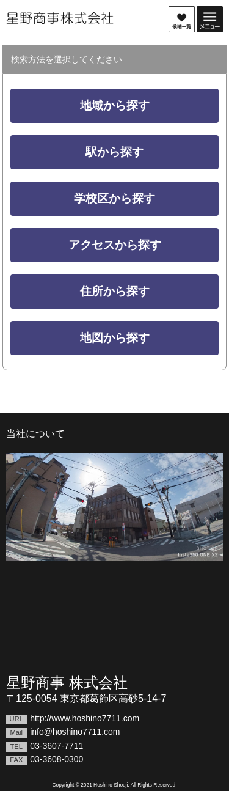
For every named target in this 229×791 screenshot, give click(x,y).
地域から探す (115, 105)
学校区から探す (114, 198)
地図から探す (115, 337)
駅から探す (114, 151)
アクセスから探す (114, 244)
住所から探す (115, 291)
